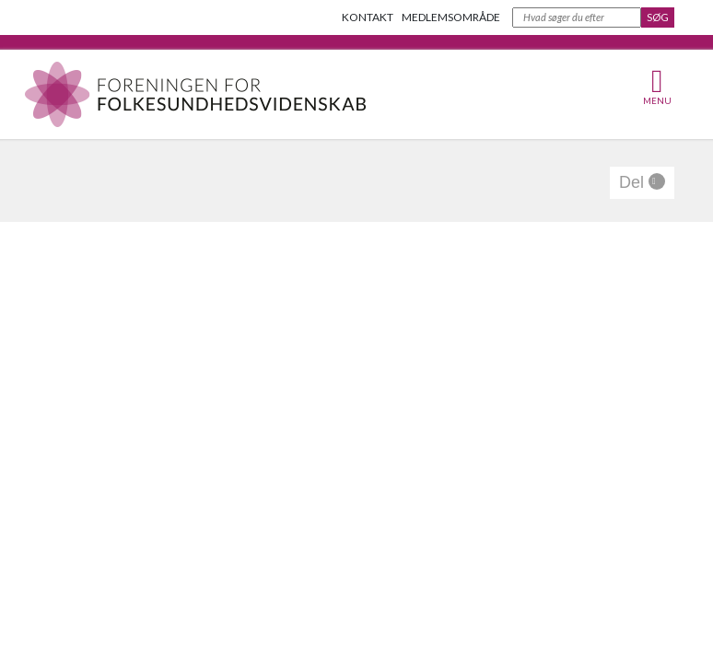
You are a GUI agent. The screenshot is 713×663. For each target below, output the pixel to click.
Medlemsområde (451, 17)
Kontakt (367, 17)
